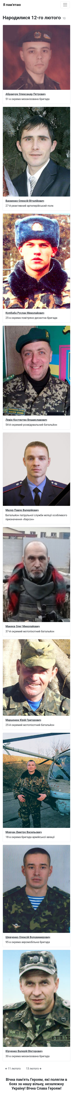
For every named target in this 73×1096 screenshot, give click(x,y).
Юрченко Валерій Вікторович (24, 1051)
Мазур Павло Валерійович (22, 510)
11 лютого (13, 1068)
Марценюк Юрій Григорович (23, 720)
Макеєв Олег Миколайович (23, 626)
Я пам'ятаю (12, 5)
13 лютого (33, 1068)
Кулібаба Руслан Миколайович (25, 313)
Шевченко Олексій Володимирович (28, 937)
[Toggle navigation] (65, 4)
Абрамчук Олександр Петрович (26, 94)
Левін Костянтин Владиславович (26, 419)
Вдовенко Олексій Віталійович (25, 200)
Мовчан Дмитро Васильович (24, 832)
